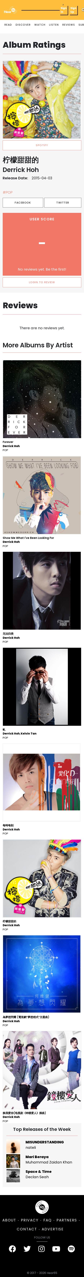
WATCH (40, 25)
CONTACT (27, 1229)
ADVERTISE (53, 1229)
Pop (5, 450)
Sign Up (73, 10)
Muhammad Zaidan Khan (49, 1162)
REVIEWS (68, 25)
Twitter (62, 202)
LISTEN (54, 25)
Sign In (64, 10)
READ (8, 25)
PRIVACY (29, 1220)
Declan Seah (37, 1176)
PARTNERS (66, 1220)
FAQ (47, 1220)
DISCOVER (23, 25)
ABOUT (9, 1220)
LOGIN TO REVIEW (42, 282)
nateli (31, 1147)
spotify (42, 145)
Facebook (23, 202)
